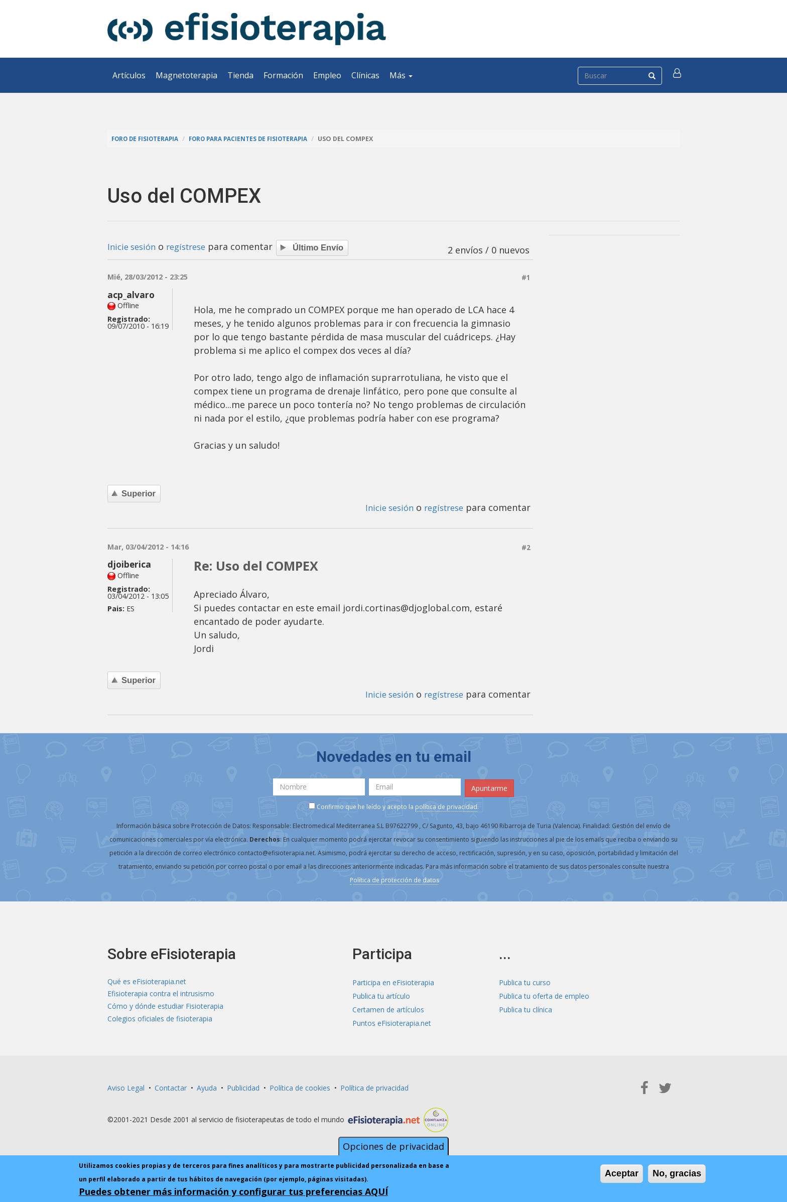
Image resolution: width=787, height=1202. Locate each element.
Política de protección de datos (394, 878)
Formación (283, 75)
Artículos (129, 75)
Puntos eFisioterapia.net (391, 1021)
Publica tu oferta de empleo (544, 994)
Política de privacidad (374, 1086)
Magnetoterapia (186, 75)
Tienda (240, 75)
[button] (678, 75)
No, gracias (676, 1173)
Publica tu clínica (525, 1007)
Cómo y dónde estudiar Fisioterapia (165, 1007)
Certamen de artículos (388, 1007)
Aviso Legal (126, 1086)
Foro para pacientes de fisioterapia (259, 139)
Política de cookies (300, 1086)
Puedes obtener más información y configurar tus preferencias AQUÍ (233, 1191)
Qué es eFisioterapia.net (146, 980)
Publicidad (243, 1086)
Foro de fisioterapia (148, 139)
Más (401, 75)
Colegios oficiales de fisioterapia (159, 1021)
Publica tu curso (525, 980)
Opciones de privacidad (393, 1146)
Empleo (327, 75)
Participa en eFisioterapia (393, 980)
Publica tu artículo (381, 994)
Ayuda (207, 1086)
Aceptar (621, 1173)
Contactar (171, 1086)
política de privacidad (446, 805)
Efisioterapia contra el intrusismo (160, 994)
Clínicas (365, 75)
